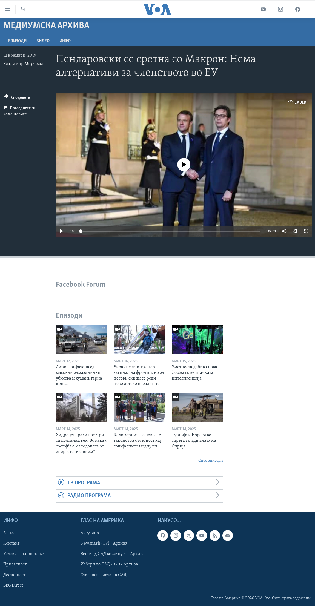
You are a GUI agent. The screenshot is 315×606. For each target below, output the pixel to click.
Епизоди (17, 41)
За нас (9, 533)
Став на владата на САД (103, 575)
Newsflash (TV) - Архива (104, 543)
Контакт (11, 543)
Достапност (14, 575)
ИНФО (65, 41)
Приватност (15, 564)
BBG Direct (13, 585)
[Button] (17, 98)
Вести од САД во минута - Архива (113, 554)
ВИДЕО (43, 41)
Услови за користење (23, 554)
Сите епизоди (210, 461)
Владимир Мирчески (24, 64)
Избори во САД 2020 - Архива (109, 564)
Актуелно (90, 533)
